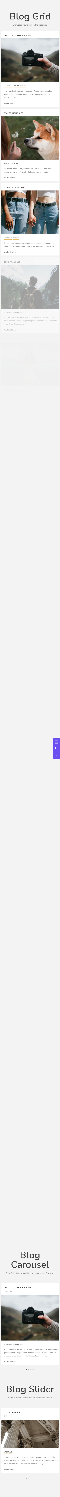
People (23, 86)
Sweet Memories (13, 113)
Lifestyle (8, 86)
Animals (7, 164)
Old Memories (12, 1412)
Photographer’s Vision (18, 35)
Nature (16, 86)
